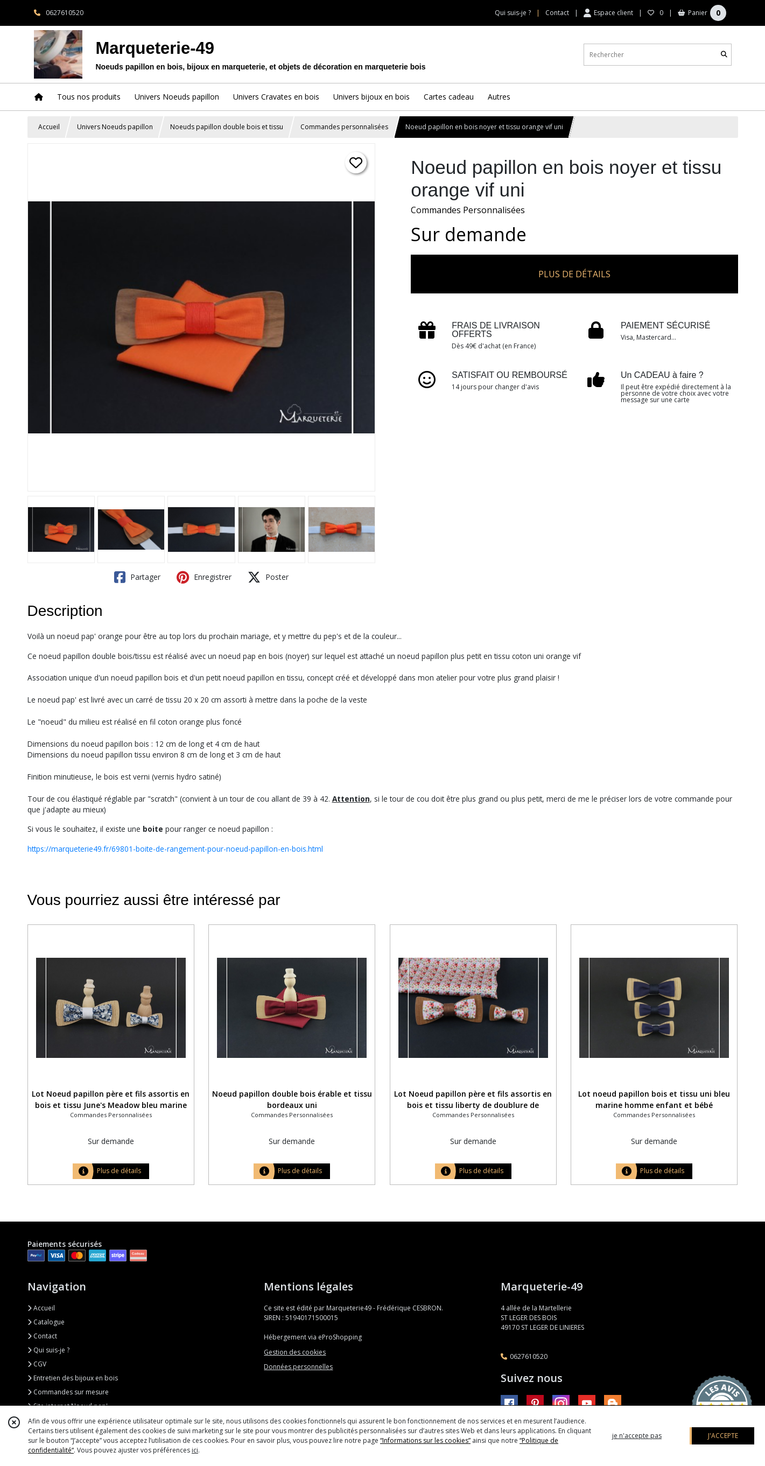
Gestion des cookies (295, 1352)
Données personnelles (298, 1366)
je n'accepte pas (637, 1435)
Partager (137, 577)
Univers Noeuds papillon (115, 126)
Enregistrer (204, 577)
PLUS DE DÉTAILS (574, 274)
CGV (36, 1364)
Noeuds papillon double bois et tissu (226, 126)
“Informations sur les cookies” (425, 1440)
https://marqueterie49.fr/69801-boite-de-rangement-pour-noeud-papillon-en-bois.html (175, 849)
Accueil (49, 126)
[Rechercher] (724, 54)
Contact (557, 12)
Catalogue (46, 1322)
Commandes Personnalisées (468, 210)
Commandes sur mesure (68, 1392)
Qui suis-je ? (48, 1350)
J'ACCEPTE (723, 1435)
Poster (268, 577)
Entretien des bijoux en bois (72, 1378)
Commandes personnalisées (344, 126)
